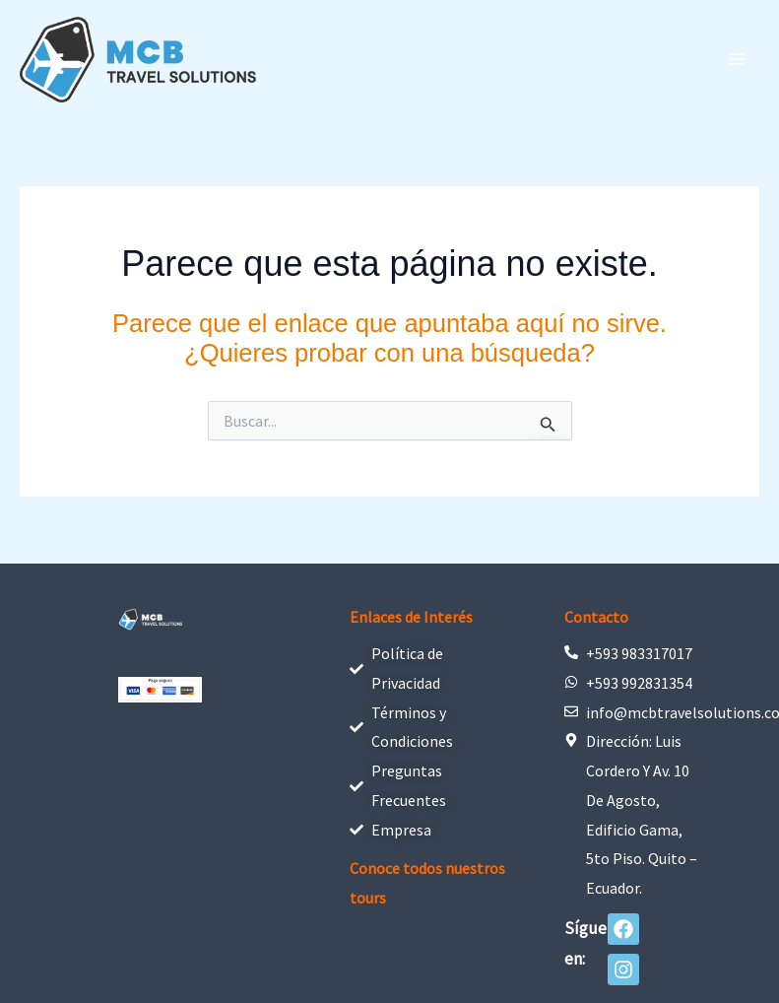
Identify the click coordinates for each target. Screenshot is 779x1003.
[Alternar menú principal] (737, 59)
